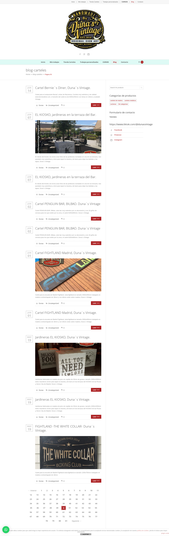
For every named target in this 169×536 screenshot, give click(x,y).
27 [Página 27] (48, 494)
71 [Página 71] (97, 506)
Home (28, 74)
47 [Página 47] (97, 498)
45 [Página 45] (85, 498)
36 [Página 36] (30, 498)
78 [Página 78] (66, 510)
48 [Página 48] (30, 502)
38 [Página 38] (42, 498)
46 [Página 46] (91, 498)
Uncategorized (53, 105)
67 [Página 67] (72, 506)
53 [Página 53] (60, 502)
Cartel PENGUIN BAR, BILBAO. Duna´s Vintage (66, 202)
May (29, 334)
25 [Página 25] (36, 494)
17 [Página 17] (60, 490)
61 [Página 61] (36, 506)
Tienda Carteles (97, 1)
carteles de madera (115, 100)
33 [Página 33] (85, 494)
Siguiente (94, 510)
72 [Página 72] (30, 510)
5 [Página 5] (63, 486)
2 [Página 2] (47, 486)
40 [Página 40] (54, 498)
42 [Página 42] (66, 498)
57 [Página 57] (85, 502)
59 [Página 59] (97, 502)
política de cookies (143, 530)
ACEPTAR (86, 534)
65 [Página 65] (60, 506)
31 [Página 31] (72, 494)
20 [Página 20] (79, 490)
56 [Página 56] (79, 502)
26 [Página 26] (42, 494)
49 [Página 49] (36, 502)
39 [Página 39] (48, 498)
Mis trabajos (85, 1)
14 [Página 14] (42, 490)
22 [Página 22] (91, 490)
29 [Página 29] (60, 494)
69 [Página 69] (85, 506)
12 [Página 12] (30, 490)
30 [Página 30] (66, 494)
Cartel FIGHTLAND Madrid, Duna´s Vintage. (64, 251)
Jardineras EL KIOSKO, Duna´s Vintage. (61, 334)
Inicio (77, 1)
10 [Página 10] (90, 486)
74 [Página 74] (42, 510)
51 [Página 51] (48, 502)
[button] (5, 529)
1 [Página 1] (42, 486)
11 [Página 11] (96, 486)
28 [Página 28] (54, 494)
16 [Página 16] (54, 490)
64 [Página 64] (54, 506)
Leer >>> (97, 105)
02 (29, 205)
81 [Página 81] (84, 510)
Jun (29, 87)
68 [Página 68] (79, 506)
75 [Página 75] (48, 510)
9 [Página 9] (84, 486)
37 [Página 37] (36, 498)
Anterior (33, 486)
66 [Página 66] (66, 506)
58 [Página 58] (91, 502)
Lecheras (138, 100)
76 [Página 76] (54, 510)
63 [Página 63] (48, 506)
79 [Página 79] (72, 510)
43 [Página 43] (72, 498)
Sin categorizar (114, 103)
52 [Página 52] (54, 502)
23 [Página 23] (97, 490)
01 (29, 253)
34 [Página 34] (91, 494)
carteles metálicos (129, 100)
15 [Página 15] (48, 490)
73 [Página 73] (36, 510)
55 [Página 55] (72, 502)
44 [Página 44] (79, 498)
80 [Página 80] (78, 510)
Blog (133, 1)
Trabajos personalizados (112, 1)
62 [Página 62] (42, 506)
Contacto (140, 1)
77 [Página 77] (60, 510)
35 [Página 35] (97, 494)
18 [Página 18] (66, 490)
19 (29, 337)
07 (29, 117)
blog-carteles (37, 74)
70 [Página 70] (91, 506)
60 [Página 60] (30, 506)
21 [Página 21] (85, 490)
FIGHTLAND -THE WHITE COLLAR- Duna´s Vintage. (63, 425)
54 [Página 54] (66, 502)
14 (29, 90)
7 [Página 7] (73, 486)
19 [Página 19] (72, 490)
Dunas (41, 105)
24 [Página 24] (30, 494)
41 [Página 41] (60, 498)
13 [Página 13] (36, 490)
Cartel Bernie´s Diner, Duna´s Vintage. (61, 87)
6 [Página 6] (68, 486)
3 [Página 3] (52, 486)
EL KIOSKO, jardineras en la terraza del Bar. (64, 114)
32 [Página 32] (79, 494)
